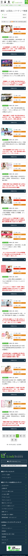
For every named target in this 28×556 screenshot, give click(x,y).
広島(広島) (5, 71)
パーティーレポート (6, 476)
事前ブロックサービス (7, 501)
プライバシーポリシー (7, 527)
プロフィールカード (6, 498)
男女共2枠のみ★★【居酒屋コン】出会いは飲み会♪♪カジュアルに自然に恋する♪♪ (13, 75)
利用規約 (4, 530)
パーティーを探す (6, 473)
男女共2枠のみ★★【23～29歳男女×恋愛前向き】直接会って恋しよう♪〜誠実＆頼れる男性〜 (14, 382)
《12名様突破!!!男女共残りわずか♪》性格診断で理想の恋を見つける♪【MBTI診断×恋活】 (14, 144)
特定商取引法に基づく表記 (8, 532)
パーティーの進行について (8, 504)
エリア (14, 15)
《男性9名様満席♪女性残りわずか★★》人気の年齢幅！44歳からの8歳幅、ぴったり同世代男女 (13, 212)
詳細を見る (14, 54)
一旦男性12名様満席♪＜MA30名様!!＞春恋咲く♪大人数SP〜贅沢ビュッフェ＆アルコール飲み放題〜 (13, 41)
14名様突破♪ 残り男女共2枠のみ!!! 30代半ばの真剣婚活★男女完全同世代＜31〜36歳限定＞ (13, 347)
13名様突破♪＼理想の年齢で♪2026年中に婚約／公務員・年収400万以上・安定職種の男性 (14, 178)
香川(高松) (5, 242)
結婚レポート (5, 510)
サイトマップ (5, 538)
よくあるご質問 (5, 493)
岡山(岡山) (5, 139)
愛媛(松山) (5, 208)
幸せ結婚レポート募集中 (7, 513)
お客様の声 (4, 487)
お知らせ (4, 541)
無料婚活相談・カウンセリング (9, 516)
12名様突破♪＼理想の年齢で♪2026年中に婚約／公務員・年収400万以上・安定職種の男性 (14, 416)
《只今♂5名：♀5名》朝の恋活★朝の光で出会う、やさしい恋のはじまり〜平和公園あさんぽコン (13, 110)
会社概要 (4, 524)
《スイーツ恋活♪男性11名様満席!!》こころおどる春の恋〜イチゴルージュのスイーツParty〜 (13, 281)
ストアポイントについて (7, 507)
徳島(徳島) (5, 37)
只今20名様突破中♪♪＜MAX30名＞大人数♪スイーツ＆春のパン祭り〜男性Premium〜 (14, 247)
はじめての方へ (5, 484)
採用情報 (4, 535)
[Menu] (26, 2)
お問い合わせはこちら (14, 460)
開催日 (14, 17)
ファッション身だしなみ (7, 490)
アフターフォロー (6, 496)
